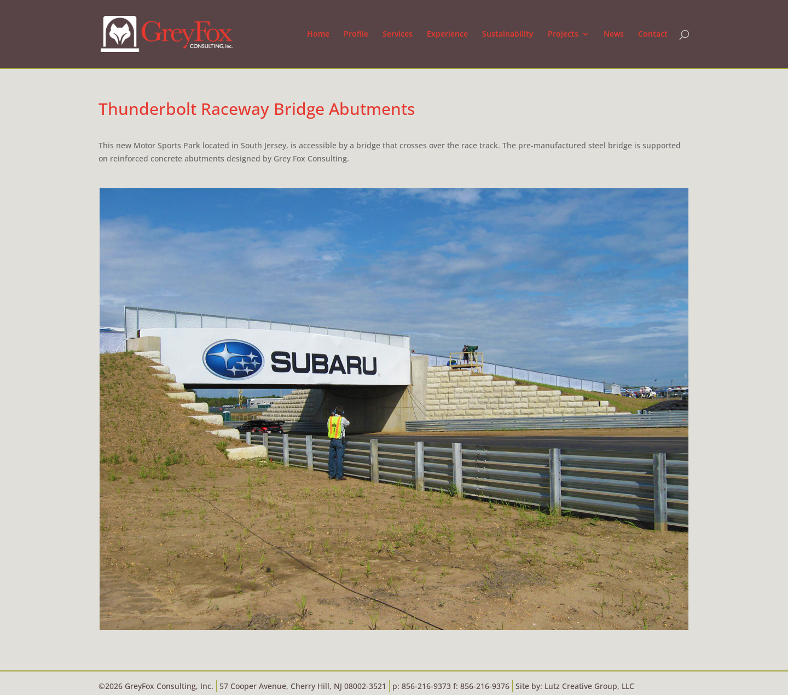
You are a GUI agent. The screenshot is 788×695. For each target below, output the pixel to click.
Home (318, 34)
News (614, 34)
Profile (356, 34)
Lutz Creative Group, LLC (589, 686)
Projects (563, 34)
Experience (447, 34)
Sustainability (508, 34)
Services (398, 34)
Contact (653, 34)
